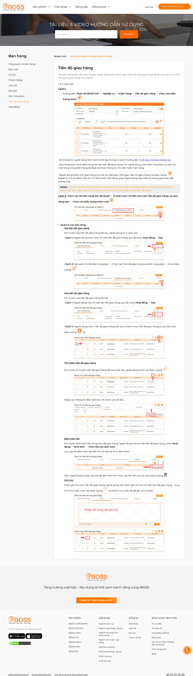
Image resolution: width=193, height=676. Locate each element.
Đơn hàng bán (16, 94)
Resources (93, 6)
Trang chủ (60, 54)
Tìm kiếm (128, 32)
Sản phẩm (39, 6)
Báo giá (12, 88)
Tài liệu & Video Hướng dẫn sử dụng (91, 54)
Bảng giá (77, 6)
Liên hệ (149, 6)
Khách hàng (15, 78)
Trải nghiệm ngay (174, 5)
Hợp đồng (14, 104)
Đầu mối (13, 67)
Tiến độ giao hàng (18, 99)
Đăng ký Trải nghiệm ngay (96, 598)
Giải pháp (58, 6)
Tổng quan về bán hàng (21, 62)
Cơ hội (12, 72)
